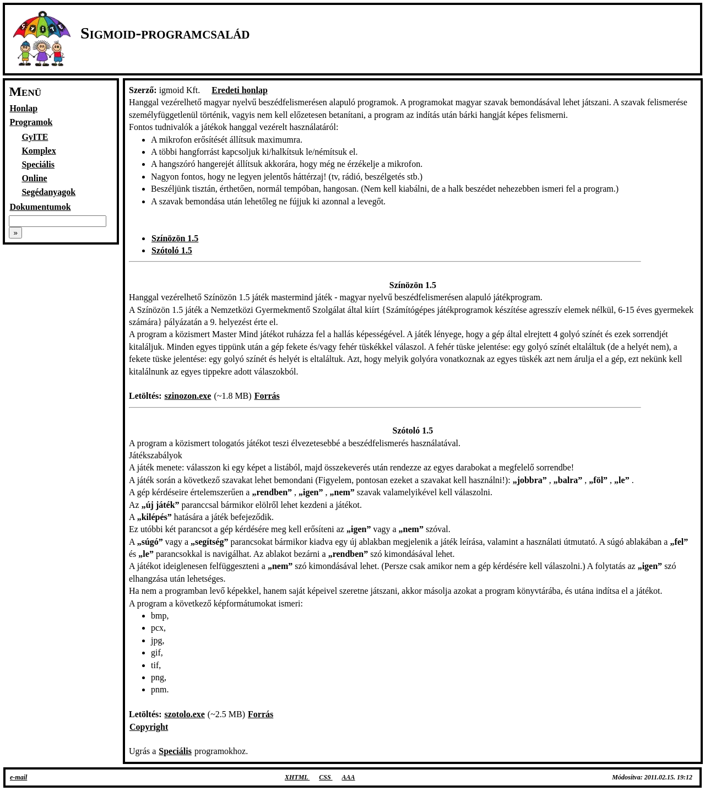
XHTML (297, 777)
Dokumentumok (39, 207)
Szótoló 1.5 (171, 250)
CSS (325, 777)
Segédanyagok (48, 192)
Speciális (38, 164)
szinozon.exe (188, 395)
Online (34, 178)
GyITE (34, 137)
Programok (30, 122)
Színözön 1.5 (174, 238)
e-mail (18, 777)
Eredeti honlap (240, 90)
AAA (348, 777)
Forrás (267, 395)
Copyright (148, 727)
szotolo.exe (185, 714)
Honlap (23, 108)
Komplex (38, 150)
